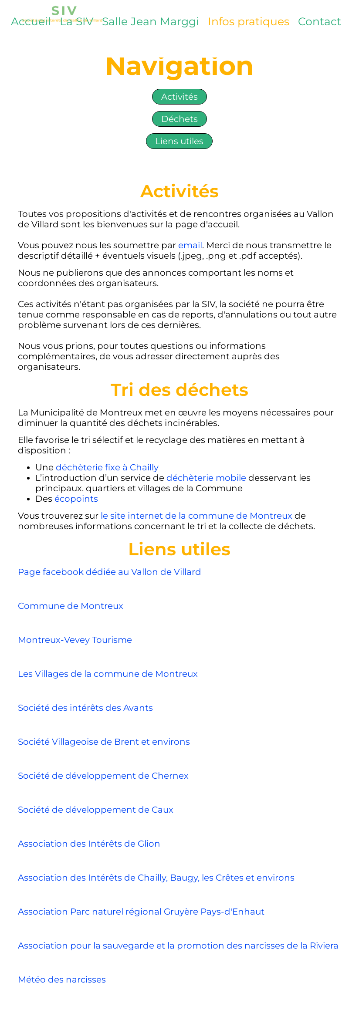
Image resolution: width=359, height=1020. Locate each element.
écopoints (76, 498)
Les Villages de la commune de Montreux (109, 674)
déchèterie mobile (206, 478)
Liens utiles (179, 141)
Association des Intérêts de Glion (89, 843)
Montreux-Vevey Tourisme (75, 640)
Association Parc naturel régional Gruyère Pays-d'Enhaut (142, 911)
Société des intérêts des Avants (85, 708)
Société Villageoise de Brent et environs (104, 741)
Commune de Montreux (70, 606)
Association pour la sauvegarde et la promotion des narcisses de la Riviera (178, 945)
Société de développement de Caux (95, 809)
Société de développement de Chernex (103, 775)
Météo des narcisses (62, 979)
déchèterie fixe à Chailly (107, 467)
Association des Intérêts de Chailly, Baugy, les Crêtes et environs (156, 877)
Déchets (179, 119)
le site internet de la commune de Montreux (198, 515)
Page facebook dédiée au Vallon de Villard (109, 572)
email (190, 245)
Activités (179, 96)
